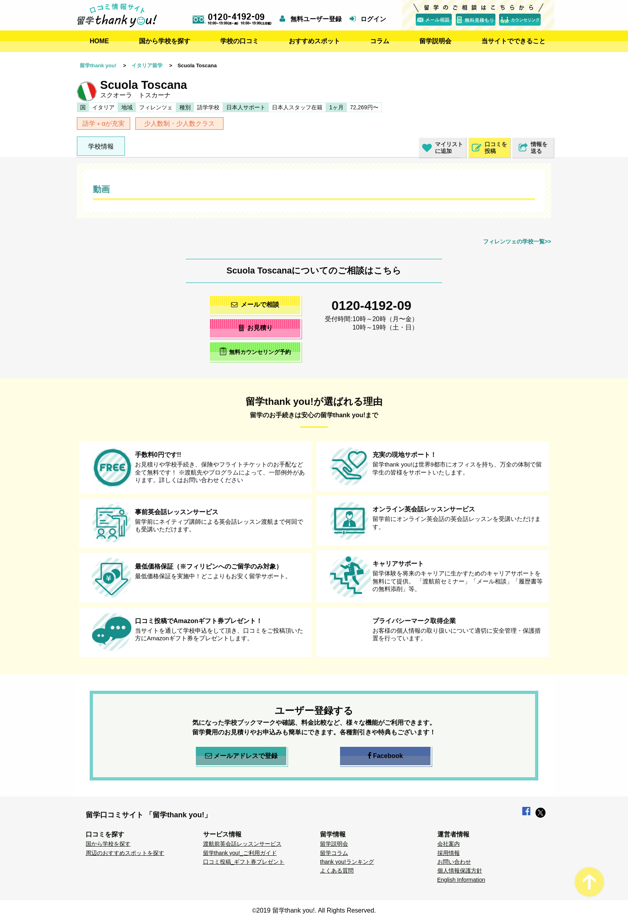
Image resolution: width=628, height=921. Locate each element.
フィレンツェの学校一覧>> (517, 241)
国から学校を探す (164, 41)
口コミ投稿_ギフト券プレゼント (244, 862)
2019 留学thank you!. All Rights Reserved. (316, 910)
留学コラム (334, 853)
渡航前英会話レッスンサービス (242, 844)
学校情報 (101, 146)
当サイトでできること (513, 41)
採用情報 (448, 853)
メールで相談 (255, 304)
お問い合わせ (454, 862)
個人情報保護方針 (459, 870)
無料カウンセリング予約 (255, 351)
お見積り (255, 327)
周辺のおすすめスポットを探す (125, 853)
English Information (461, 880)
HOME (99, 41)
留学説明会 (435, 41)
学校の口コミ (239, 41)
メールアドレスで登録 (241, 756)
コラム (379, 41)
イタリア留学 (147, 65)
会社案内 (448, 844)
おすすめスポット (314, 41)
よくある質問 (337, 870)
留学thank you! (98, 65)
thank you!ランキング (347, 862)
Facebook (385, 756)
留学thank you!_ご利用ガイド (240, 853)
